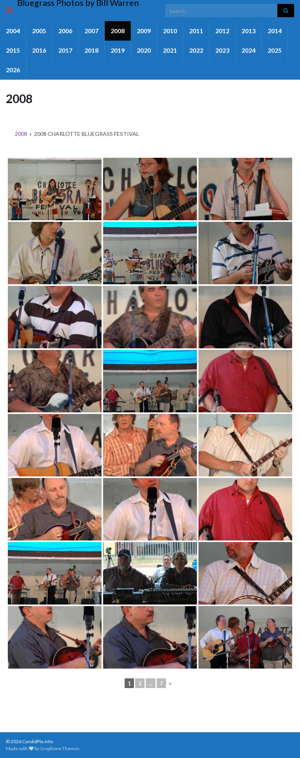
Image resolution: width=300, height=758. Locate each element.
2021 (170, 50)
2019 (118, 50)
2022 (196, 50)
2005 (39, 30)
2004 (13, 30)
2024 (248, 50)
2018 (91, 50)
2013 (248, 30)
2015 (13, 50)
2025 (275, 50)
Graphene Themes (60, 748)
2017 (65, 50)
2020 (144, 50)
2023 (222, 50)
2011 (196, 30)
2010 (170, 30)
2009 (144, 30)
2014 (275, 30)
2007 (91, 30)
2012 (222, 30)
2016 (39, 50)
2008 (118, 30)
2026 (13, 69)
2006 (65, 30)
